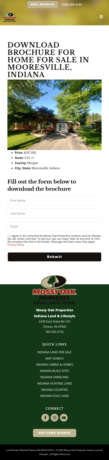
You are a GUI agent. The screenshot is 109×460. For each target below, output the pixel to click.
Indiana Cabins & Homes (54, 365)
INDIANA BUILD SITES (54, 371)
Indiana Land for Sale (54, 352)
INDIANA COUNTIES (54, 390)
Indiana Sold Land (54, 396)
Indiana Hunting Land (54, 383)
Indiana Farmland (54, 377)
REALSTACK (47, 450)
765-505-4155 (54, 332)
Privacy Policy (15, 244)
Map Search (54, 358)
